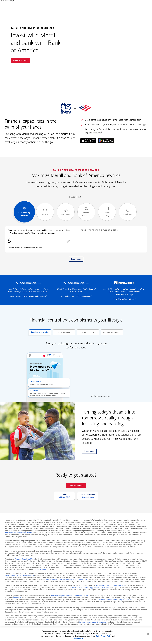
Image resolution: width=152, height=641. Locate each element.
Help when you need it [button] (111, 332)
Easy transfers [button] (61, 332)
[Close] (148, 634)
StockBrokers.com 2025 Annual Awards (19, 575)
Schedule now (88, 497)
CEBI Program (41, 569)
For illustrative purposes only (101, 396)
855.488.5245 (64, 497)
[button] (68, 241)
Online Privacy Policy (103, 636)
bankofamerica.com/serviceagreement (93, 622)
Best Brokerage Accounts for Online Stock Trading (69, 595)
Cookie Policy (78, 638)
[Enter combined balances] (39, 241)
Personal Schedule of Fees (25, 559)
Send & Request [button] (85, 332)
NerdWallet (17, 598)
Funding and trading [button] (39, 332)
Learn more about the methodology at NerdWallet (115, 600)
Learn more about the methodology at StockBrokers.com (67, 579)
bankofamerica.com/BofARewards (18, 533)
